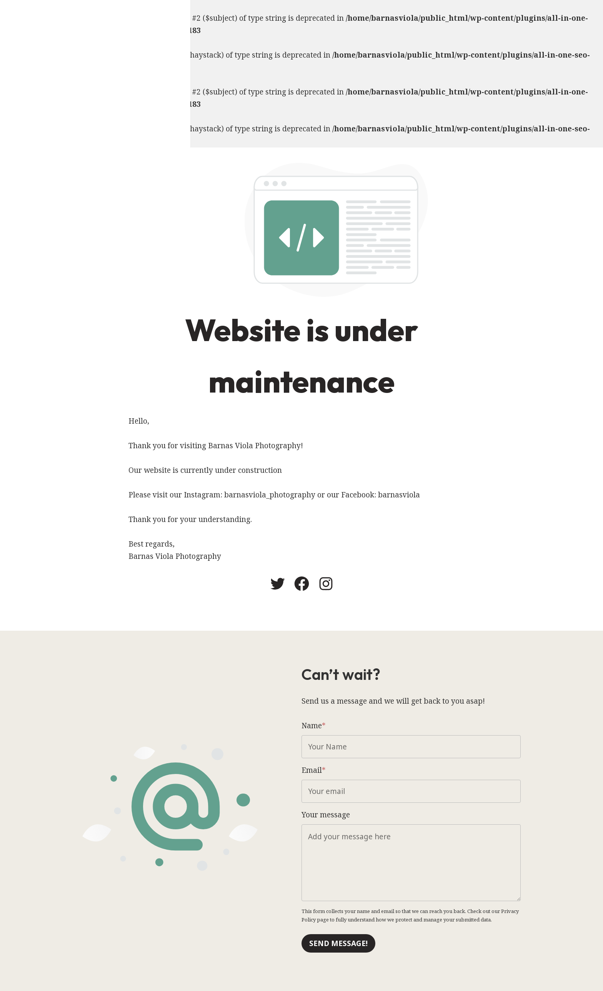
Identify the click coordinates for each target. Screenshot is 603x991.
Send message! (338, 943)
